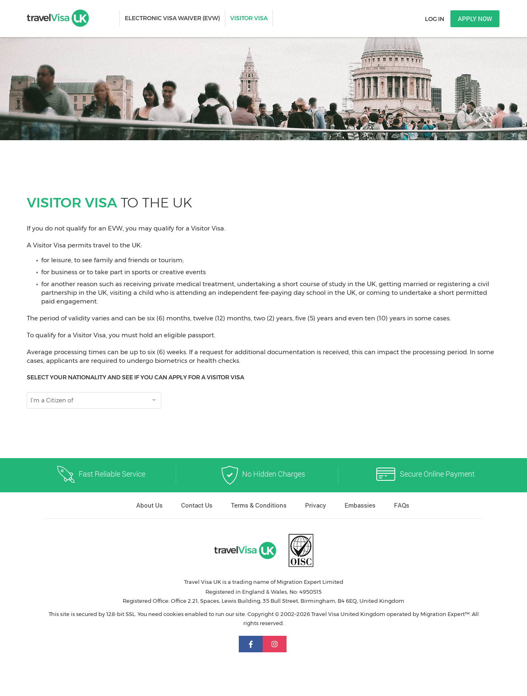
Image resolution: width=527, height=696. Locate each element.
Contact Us (196, 505)
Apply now (475, 18)
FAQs (401, 505)
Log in (434, 19)
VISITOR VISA (249, 18)
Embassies (360, 505)
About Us (149, 505)
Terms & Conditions (259, 505)
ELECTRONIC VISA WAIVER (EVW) (172, 18)
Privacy (315, 505)
